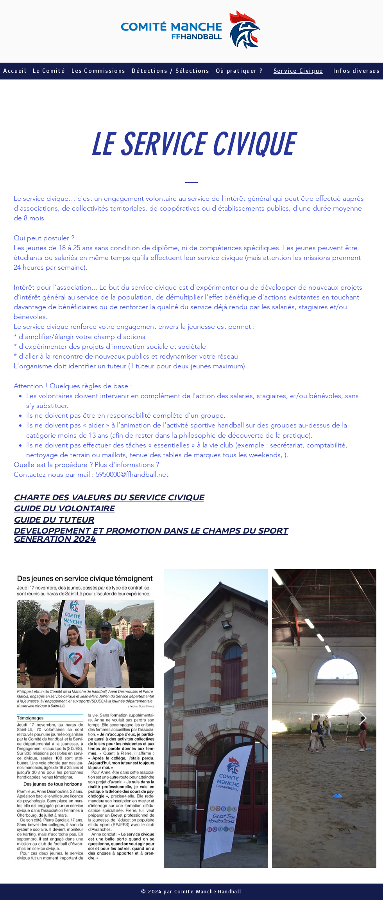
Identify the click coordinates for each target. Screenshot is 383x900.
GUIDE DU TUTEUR (54, 520)
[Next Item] (362, 718)
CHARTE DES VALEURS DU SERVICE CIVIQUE (109, 498)
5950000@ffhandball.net (132, 474)
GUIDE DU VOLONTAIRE (64, 509)
